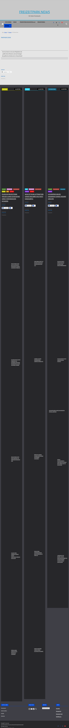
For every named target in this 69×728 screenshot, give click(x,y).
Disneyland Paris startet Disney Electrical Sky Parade (38, 646)
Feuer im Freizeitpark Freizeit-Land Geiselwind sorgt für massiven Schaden (11, 194)
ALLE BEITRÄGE (18, 85)
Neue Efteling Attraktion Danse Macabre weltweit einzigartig (34, 193)
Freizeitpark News (34, 8)
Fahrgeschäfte (9, 185)
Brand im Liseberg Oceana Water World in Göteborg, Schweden (38, 453)
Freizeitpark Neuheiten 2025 (27, 18)
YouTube (2, 709)
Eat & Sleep (4, 185)
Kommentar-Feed (59, 710)
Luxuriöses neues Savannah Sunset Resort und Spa (57, 193)
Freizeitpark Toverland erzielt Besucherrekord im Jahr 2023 (38, 549)
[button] (17, 18)
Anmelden (58, 705)
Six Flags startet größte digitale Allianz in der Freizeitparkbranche (61, 260)
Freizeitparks (41, 18)
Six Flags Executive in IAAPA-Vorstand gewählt (61, 356)
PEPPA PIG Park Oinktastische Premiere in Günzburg (14, 648)
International (63, 185)
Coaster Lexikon (4, 707)
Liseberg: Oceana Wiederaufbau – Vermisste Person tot (38, 356)
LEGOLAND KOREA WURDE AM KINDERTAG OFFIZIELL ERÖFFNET (57, 408)
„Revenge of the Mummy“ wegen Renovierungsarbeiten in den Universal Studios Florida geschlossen (62, 555)
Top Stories (8, 18)
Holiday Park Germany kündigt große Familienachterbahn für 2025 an (15, 552)
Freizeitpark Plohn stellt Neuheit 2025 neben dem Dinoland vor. (15, 455)
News (14, 18)
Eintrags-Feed (58, 707)
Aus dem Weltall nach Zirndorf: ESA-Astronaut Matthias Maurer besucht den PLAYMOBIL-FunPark (15, 359)
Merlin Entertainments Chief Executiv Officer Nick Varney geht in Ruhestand (61, 459)
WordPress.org (58, 713)
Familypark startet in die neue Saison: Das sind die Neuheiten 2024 (38, 260)
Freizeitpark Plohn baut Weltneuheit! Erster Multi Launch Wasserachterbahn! (15, 262)
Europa (26, 185)
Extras (7, 22)
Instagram (3, 712)
